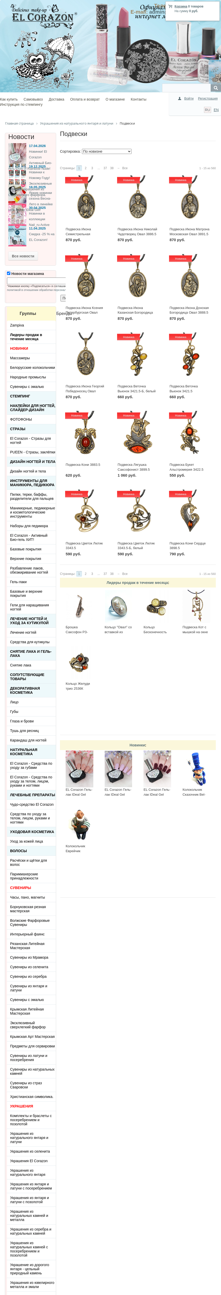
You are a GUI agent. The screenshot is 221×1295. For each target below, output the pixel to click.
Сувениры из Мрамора (29, 957)
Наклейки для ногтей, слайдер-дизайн (32, 408)
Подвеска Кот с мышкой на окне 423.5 (195, 632)
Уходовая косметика (32, 832)
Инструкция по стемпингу (21, 104)
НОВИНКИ (19, 348)
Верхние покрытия (25, 559)
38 (111, 168)
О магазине (115, 99)
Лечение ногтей (23, 632)
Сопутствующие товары (27, 677)
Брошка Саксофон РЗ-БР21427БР (77, 632)
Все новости (23, 256)
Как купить (9, 99)
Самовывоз (33, 99)
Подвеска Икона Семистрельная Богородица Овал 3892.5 (85, 234)
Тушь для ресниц (24, 731)
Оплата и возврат (85, 99)
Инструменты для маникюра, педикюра (32, 483)
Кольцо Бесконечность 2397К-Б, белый (155, 632)
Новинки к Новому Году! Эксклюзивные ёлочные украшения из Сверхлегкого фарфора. (30, 183)
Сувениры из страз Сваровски (26, 1085)
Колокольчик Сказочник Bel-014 (193, 794)
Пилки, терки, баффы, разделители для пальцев (32, 496)
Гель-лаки (18, 582)
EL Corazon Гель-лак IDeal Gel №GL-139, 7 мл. (156, 794)
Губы (14, 712)
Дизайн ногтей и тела (33, 462)
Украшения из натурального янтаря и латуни (29, 1137)
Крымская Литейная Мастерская (27, 1011)
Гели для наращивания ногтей (29, 607)
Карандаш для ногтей (28, 740)
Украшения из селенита (30, 1151)
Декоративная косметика (25, 690)
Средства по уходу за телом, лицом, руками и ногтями (30, 818)
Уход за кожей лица (26, 841)
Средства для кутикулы (29, 642)
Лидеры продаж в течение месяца (137, 583)
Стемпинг (20, 396)
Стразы (17, 429)
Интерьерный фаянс (27, 934)
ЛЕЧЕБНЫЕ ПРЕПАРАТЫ (32, 795)
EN (216, 110)
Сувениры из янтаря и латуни (28, 988)
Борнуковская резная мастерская (28, 909)
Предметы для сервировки (32, 1046)
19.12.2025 (37, 166)
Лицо (14, 702)
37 (105, 168)
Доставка (56, 99)
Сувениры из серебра (28, 976)
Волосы (18, 851)
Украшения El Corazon (29, 1161)
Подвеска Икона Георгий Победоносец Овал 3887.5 (85, 391)
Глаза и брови (22, 721)
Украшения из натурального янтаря (27, 1172)
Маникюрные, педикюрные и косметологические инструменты (32, 512)
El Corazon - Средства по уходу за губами (31, 765)
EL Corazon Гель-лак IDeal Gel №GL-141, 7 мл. (118, 794)
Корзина (180, 6)
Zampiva (17, 325)
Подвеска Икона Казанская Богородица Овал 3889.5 (135, 312)
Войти (189, 98)
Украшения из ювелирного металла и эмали (32, 1285)
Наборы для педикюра (29, 526)
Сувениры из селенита (29, 967)
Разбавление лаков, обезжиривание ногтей (29, 570)
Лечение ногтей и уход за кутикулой (29, 621)
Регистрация (208, 98)
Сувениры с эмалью (27, 387)
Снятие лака (20, 665)
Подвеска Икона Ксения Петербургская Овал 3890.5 (84, 312)
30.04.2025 (37, 208)
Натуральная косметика (23, 752)
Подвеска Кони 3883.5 (83, 465)
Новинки (137, 745)
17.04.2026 (37, 146)
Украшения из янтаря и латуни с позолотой (29, 1200)
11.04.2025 (37, 228)
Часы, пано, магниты (27, 897)
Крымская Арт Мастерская (32, 1037)
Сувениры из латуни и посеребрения (28, 1058)
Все (125, 168)
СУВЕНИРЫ (20, 888)
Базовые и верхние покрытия (26, 593)
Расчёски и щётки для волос (28, 862)
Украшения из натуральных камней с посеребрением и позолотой (29, 1249)
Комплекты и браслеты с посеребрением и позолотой (31, 1120)
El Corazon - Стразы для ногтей (30, 440)
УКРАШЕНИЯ (21, 1106)
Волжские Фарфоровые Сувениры (30, 922)
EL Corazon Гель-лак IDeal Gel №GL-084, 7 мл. (79, 794)
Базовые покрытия (25, 549)
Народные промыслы (28, 377)
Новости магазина (25, 274)
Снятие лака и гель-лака (30, 653)
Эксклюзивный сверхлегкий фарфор (28, 1025)
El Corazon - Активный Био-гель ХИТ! (29, 537)
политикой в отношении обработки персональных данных (45, 289)
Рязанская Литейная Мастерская (27, 946)
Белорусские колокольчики (32, 367)
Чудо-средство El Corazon (32, 804)
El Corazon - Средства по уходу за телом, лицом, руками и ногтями (31, 781)
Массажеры (20, 358)
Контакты (138, 99)
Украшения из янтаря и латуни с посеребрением (31, 1186)
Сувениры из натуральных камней (32, 1071)
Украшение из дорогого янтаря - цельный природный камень (29, 1269)
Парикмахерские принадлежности (24, 876)
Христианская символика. (32, 1097)
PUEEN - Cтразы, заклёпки (32, 452)
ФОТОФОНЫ (21, 419)
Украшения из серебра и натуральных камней (30, 1231)
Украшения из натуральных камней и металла (29, 1215)
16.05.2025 (37, 187)
